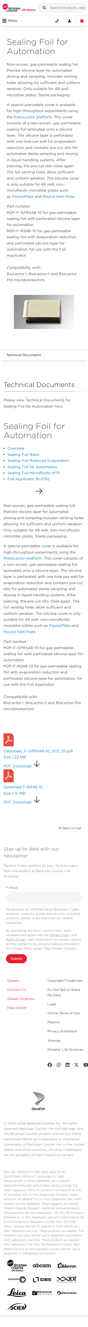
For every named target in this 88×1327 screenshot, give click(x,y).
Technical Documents (23, 355)
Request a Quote (21, 727)
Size (14, 757)
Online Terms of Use (63, 1013)
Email (12, 888)
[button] (44, 7)
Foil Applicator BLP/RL (28, 479)
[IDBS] (42, 1280)
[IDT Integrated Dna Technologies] (67, 1280)
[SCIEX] (17, 1308)
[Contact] (57, 21)
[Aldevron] (67, 1266)
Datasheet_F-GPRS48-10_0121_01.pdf (38, 751)
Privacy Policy (60, 935)
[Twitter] (76, 1066)
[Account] (69, 21)
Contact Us (16, 990)
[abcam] (42, 1266)
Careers (13, 980)
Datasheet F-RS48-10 (23, 787)
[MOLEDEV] (42, 1294)
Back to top (69, 828)
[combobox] (62, 8)
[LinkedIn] (68, 1066)
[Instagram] (59, 1066)
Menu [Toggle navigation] (9, 21)
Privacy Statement (62, 1031)
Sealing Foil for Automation (32, 467)
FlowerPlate (23, 196)
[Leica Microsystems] (17, 1294)
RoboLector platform (33, 117)
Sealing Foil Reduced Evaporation (38, 460)
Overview (16, 448)
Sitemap (54, 1040)
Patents (53, 1022)
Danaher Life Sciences (65, 1049)
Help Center (16, 1008)
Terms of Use (15, 939)
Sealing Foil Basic (23, 454)
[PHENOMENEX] (67, 1294)
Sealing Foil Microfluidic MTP (33, 473)
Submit (16, 958)
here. (59, 406)
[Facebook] (49, 1066)
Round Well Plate (58, 196)
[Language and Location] (82, 21)
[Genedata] (17, 1280)
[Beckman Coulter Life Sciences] (19, 8)
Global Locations (21, 999)
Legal (51, 1004)
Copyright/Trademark (65, 980)
